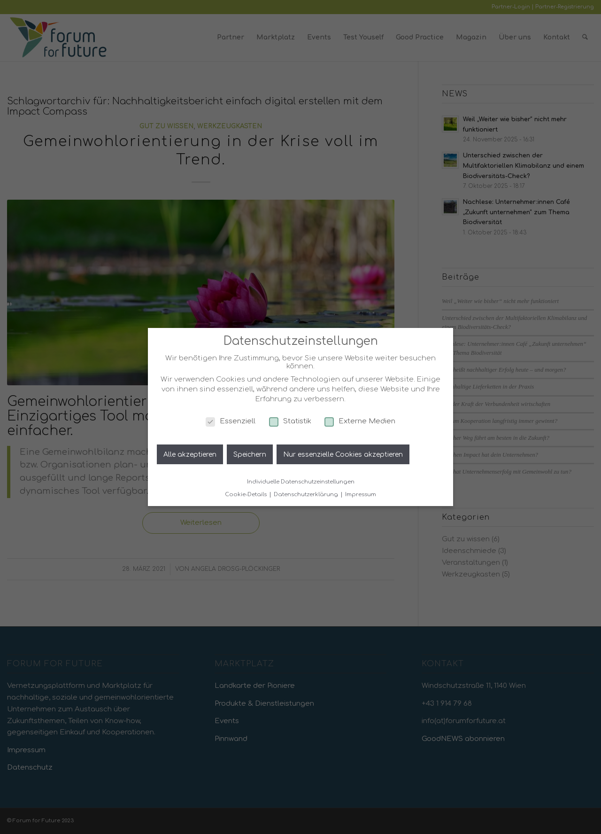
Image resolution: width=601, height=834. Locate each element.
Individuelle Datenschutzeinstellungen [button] (300, 482)
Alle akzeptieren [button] (189, 454)
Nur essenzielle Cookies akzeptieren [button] (343, 454)
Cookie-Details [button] (246, 494)
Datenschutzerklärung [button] (306, 494)
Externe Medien (359, 421)
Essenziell (230, 421)
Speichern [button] (249, 454)
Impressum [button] (360, 494)
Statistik (290, 421)
